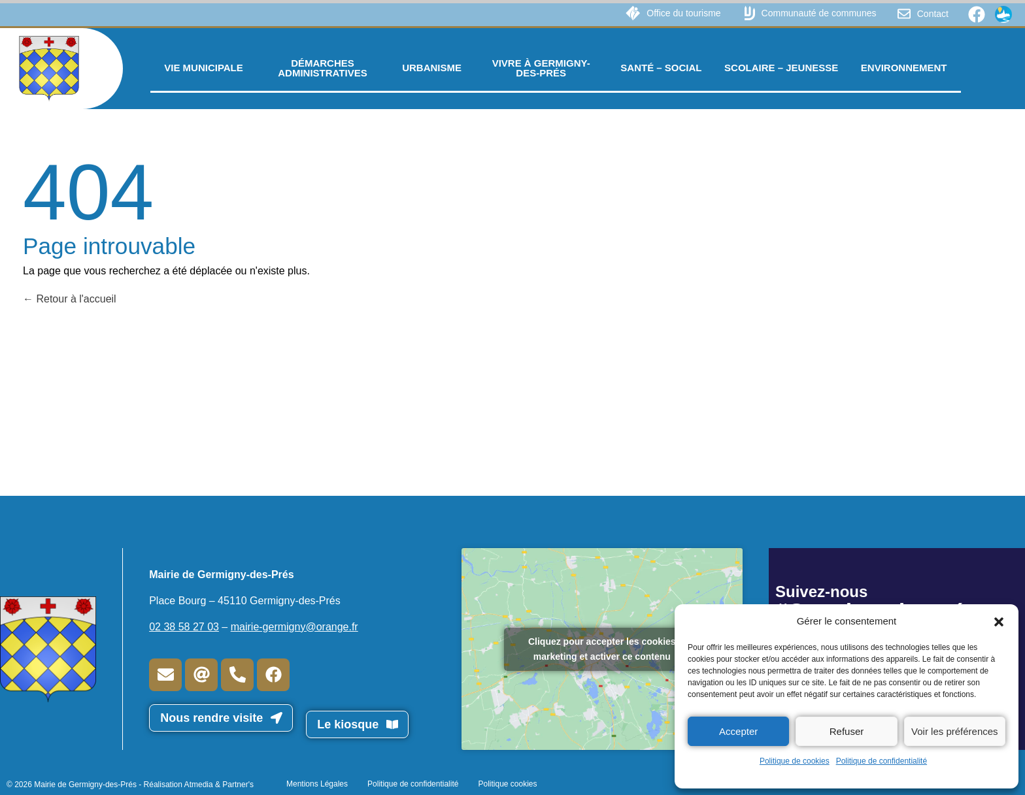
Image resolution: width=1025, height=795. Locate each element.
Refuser (847, 731)
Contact (933, 13)
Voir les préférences (954, 731)
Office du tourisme (683, 13)
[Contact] (904, 13)
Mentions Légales (317, 783)
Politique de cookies (795, 761)
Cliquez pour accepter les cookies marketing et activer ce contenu (602, 649)
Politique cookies (507, 783)
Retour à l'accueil (69, 298)
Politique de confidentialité (881, 761)
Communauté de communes (819, 13)
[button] (998, 621)
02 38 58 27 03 (184, 626)
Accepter (738, 731)
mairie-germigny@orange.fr (294, 626)
